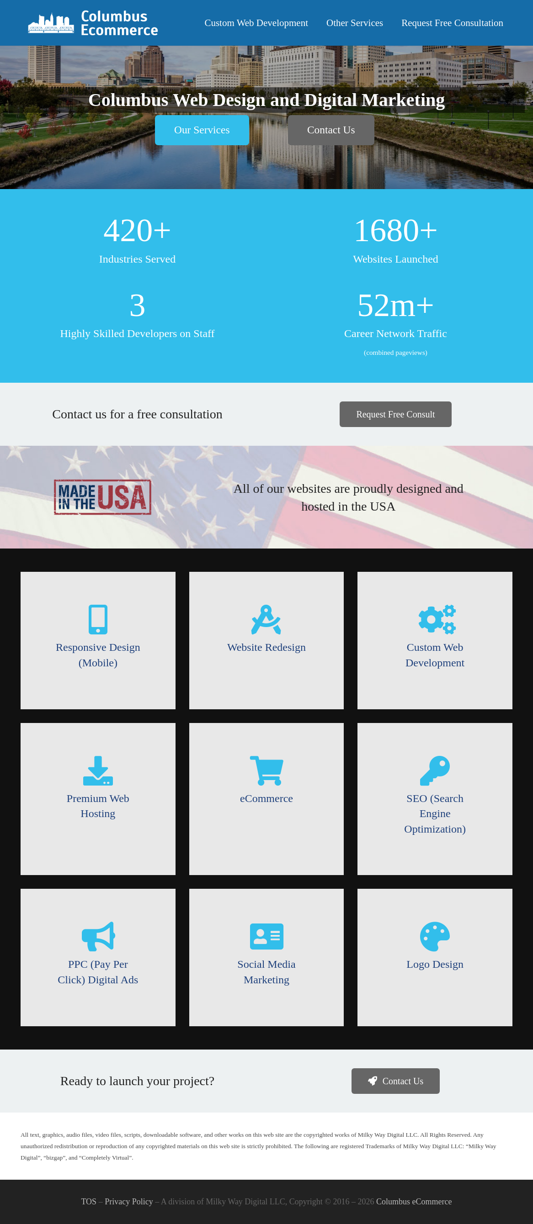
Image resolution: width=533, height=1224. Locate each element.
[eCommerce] (266, 771)
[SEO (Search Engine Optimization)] (435, 771)
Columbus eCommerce (414, 1201)
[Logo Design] (435, 936)
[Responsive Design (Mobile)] (98, 619)
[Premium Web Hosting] (98, 771)
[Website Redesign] (266, 619)
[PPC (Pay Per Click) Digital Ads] (98, 936)
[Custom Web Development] (435, 619)
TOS (88, 1201)
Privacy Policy (129, 1201)
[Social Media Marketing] (266, 936)
